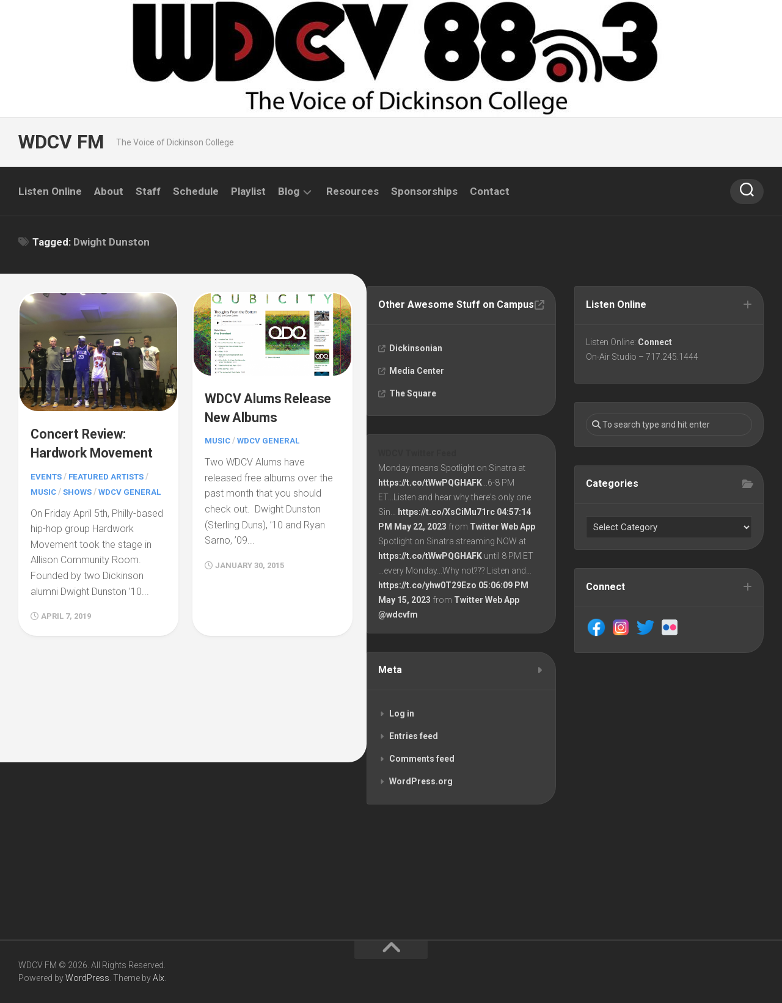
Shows (80, 507)
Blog (288, 191)
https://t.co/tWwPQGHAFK (431, 501)
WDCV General (271, 457)
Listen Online (50, 191)
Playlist (248, 191)
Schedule (196, 191)
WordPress (87, 978)
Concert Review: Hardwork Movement (83, 449)
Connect (656, 343)
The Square (413, 409)
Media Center (417, 387)
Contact (490, 191)
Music (45, 507)
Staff (148, 191)
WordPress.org (422, 803)
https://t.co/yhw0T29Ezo (428, 604)
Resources (352, 191)
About (108, 191)
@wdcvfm (399, 633)
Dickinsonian (417, 364)
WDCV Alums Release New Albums (247, 414)
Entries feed (414, 758)
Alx (158, 978)
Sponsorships (424, 191)
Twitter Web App (503, 545)
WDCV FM (59, 142)
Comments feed (423, 781)
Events (47, 492)
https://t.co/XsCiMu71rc (447, 531)
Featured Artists (111, 492)
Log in (402, 735)
